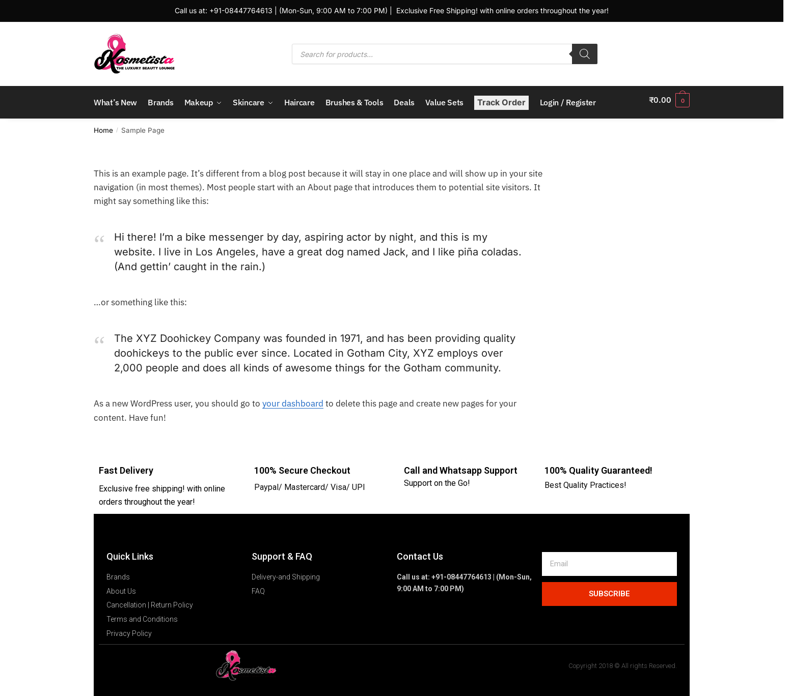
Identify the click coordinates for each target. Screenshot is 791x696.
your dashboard (292, 397)
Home (103, 125)
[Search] (584, 54)
